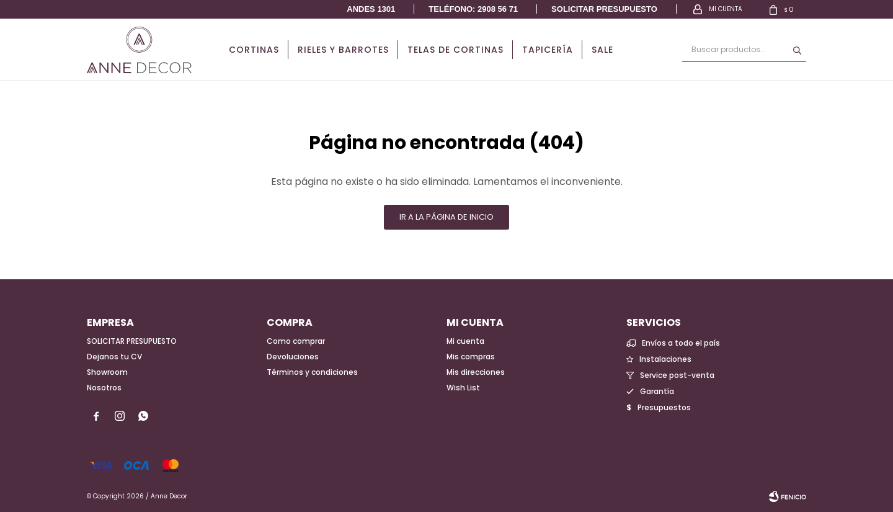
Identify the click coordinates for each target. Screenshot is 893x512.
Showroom (107, 372)
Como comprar (296, 341)
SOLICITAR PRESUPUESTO (132, 341)
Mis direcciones (475, 372)
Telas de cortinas (455, 49)
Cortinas (254, 49)
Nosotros (104, 387)
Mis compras (470, 356)
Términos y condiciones (312, 372)
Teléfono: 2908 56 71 (473, 9)
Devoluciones (293, 356)
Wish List (463, 387)
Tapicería (547, 49)
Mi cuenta (465, 341)
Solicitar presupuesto (604, 9)
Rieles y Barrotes (343, 49)
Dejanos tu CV (114, 356)
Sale (602, 49)
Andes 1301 (371, 9)
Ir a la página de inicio (446, 217)
